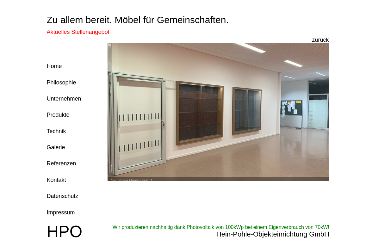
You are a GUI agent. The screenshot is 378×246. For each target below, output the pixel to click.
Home (54, 66)
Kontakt (56, 180)
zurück (320, 40)
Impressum (61, 212)
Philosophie (61, 82)
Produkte (58, 115)
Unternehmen (64, 98)
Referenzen (61, 163)
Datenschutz (62, 196)
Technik (56, 131)
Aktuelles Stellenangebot (78, 32)
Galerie (56, 147)
